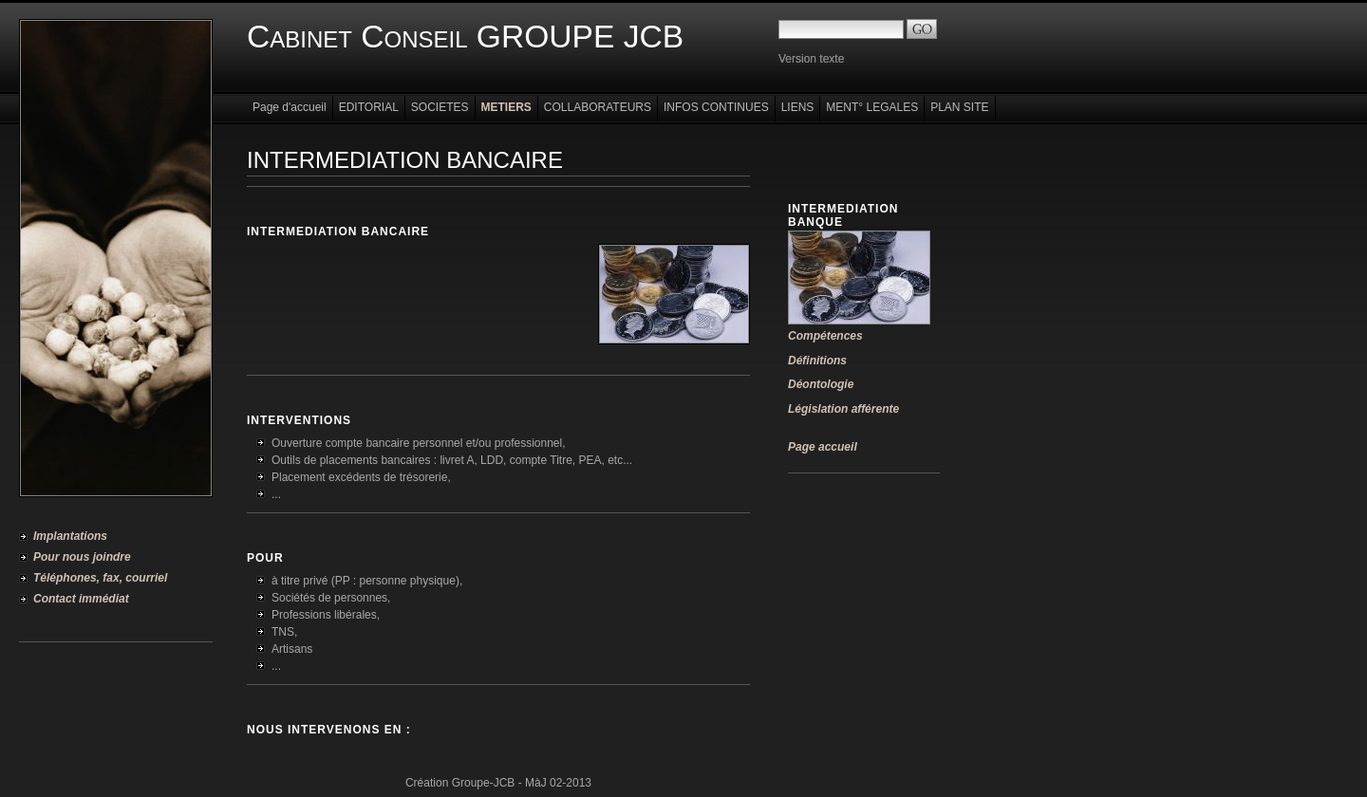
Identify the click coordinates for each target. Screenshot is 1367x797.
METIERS (506, 107)
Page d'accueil (290, 107)
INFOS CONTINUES (716, 107)
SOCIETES (440, 107)
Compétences (825, 336)
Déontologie (820, 384)
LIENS (798, 107)
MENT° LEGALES (872, 107)
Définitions (817, 360)
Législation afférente (843, 409)
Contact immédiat (81, 598)
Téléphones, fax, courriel (100, 577)
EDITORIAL (369, 107)
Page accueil (822, 447)
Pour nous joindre (82, 557)
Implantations (70, 536)
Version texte (811, 58)
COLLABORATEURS (597, 107)
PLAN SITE (959, 107)
